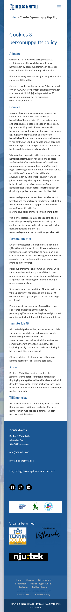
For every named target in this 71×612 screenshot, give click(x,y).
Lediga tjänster (40, 587)
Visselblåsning (42, 594)
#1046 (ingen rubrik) (41, 583)
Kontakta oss (24, 594)
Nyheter (23, 587)
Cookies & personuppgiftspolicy (34, 590)
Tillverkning (44, 579)
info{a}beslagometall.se (21, 460)
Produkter (20, 583)
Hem (19, 579)
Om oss (30, 579)
